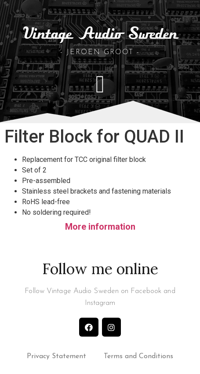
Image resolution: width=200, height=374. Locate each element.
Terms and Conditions (138, 356)
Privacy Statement (56, 356)
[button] (100, 84)
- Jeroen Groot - (100, 52)
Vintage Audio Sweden (100, 35)
